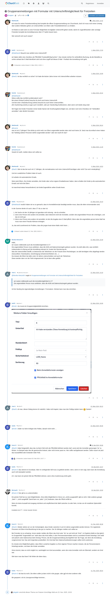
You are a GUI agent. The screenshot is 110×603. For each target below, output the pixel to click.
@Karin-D (15, 470)
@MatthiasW (16, 53)
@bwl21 (22, 73)
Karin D (14, 445)
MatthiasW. (15, 20)
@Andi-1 (15, 306)
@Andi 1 (19, 303)
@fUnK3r (23, 125)
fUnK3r (14, 93)
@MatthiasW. (20, 50)
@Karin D (20, 466)
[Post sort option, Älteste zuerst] (85, 15)
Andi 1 (14, 272)
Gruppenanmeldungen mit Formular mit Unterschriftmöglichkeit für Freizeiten (56, 275)
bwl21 (13, 50)
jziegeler (16, 592)
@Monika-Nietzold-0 (18, 275)
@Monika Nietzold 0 (22, 272)
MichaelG (15, 490)
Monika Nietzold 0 (17, 240)
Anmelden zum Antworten (96, 15)
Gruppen (11, 15)
